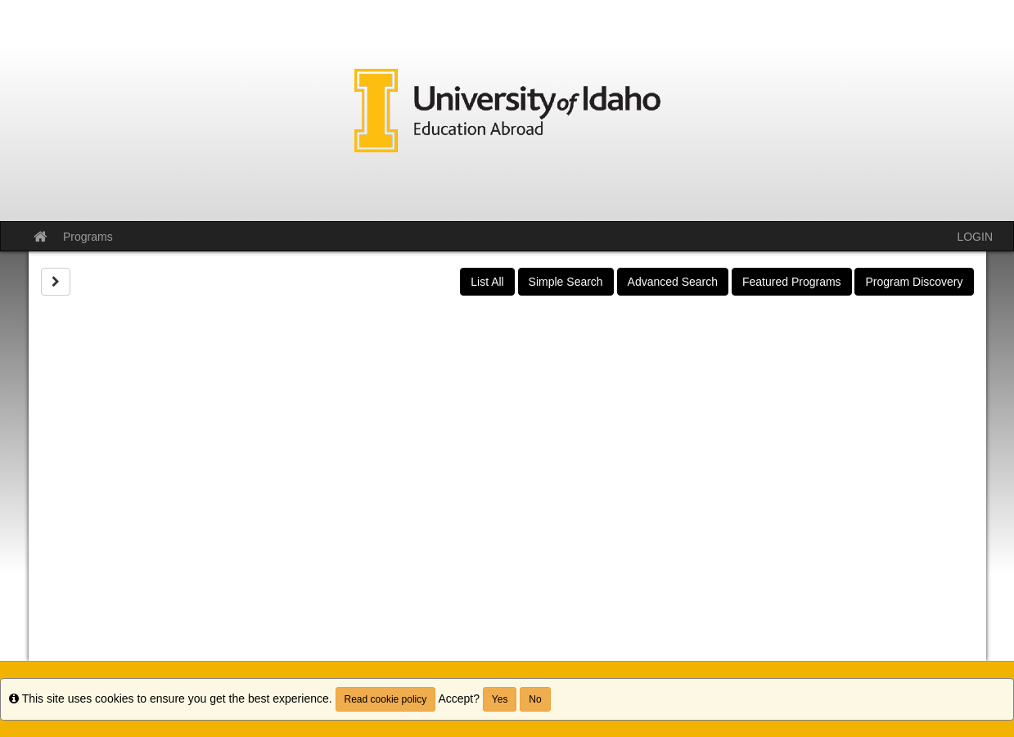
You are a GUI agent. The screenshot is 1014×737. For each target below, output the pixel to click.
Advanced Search (673, 281)
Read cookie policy (386, 699)
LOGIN (975, 236)
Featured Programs (791, 281)
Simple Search (566, 281)
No (535, 699)
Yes (500, 699)
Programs (88, 236)
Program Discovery (913, 281)
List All (487, 281)
